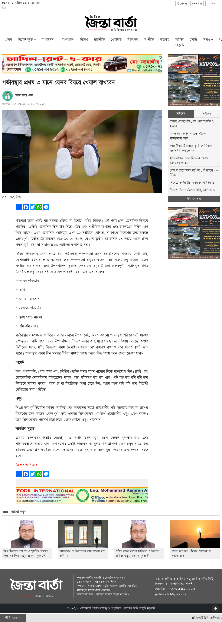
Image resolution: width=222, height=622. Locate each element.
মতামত (164, 39)
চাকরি (193, 39)
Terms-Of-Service (43, 596)
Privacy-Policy (27, 596)
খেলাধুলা (116, 39)
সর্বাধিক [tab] (207, 113)
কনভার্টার (197, 4)
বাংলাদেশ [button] (49, 39)
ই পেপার (182, 4)
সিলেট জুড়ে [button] (26, 39)
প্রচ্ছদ (8, 39)
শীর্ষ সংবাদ (194, 199)
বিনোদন (133, 39)
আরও (208, 39)
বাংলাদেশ (68, 39)
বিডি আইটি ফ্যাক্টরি (144, 608)
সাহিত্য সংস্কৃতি (179, 42)
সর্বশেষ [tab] (181, 113)
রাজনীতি (99, 39)
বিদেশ (84, 39)
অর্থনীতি (149, 39)
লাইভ (212, 4)
